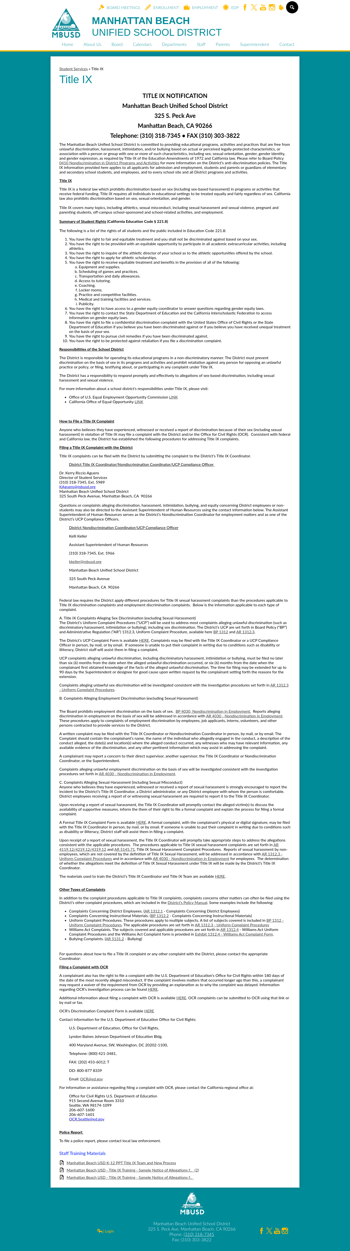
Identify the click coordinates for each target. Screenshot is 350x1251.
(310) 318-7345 (199, 1234)
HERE (144, 640)
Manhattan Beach (157, 26)
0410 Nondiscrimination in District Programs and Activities (109, 162)
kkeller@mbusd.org (85, 561)
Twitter (254, 7)
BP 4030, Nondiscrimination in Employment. (213, 711)
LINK (173, 397)
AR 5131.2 (115, 938)
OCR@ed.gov (91, 1079)
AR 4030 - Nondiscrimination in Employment (244, 715)
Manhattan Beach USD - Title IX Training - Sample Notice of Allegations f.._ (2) (133, 1170)
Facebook (245, 7)
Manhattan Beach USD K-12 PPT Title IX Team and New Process (121, 1162)
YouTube (263, 7)
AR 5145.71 (124, 849)
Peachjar (281, 7)
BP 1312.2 (160, 915)
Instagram (272, 7)
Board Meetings (119, 7)
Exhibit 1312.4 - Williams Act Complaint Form (234, 934)
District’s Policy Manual (187, 902)
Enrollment (162, 7)
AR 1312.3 (245, 631)
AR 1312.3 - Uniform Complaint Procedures (232, 924)
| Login (105, 1231)
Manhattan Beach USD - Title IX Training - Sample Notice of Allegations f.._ (130, 1177)
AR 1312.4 (229, 929)
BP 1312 (220, 631)
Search (292, 9)
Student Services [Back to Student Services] (73, 68)
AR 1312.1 (154, 911)
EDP (231, 7)
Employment (201, 7)
